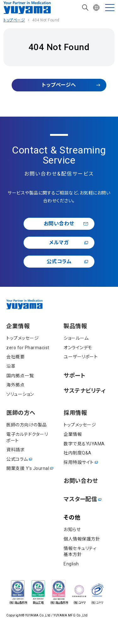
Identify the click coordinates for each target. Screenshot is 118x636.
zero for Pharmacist (27, 347)
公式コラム (59, 261)
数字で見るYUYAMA (84, 443)
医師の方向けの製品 (26, 424)
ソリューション (20, 394)
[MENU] (110, 7)
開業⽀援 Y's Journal (27, 468)
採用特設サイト (79, 462)
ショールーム (76, 338)
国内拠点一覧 (20, 375)
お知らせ (72, 529)
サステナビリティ (85, 391)
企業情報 (18, 326)
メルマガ (59, 243)
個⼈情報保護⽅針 (82, 538)
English (71, 563)
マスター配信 (80, 499)
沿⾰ (10, 366)
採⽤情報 (75, 412)
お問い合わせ (59, 224)
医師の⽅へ (21, 412)
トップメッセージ (22, 338)
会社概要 (15, 356)
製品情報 (75, 326)
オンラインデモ (78, 347)
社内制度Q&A (78, 452)
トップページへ (59, 85)
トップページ (14, 20)
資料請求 (15, 449)
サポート (74, 376)
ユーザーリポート (81, 356)
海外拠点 (15, 384)
